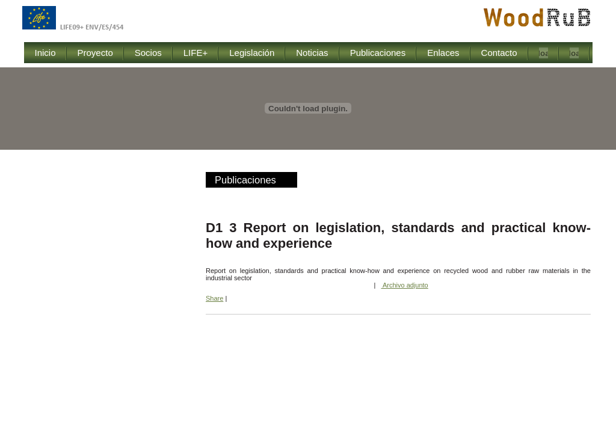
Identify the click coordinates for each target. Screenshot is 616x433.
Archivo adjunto (404, 285)
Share (214, 298)
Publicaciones (245, 179)
